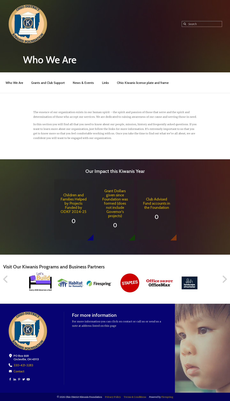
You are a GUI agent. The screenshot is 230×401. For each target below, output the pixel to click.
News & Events (83, 83)
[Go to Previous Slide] (6, 279)
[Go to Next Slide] (224, 279)
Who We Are (14, 83)
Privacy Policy (113, 396)
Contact (19, 371)
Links (105, 83)
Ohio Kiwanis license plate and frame (143, 83)
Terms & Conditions (135, 396)
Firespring (167, 396)
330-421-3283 (22, 365)
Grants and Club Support (48, 83)
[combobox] (202, 24)
